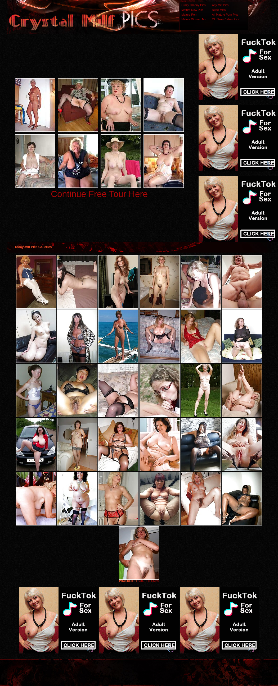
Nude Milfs (219, 9)
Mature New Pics (192, 9)
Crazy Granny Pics (193, 5)
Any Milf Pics (220, 5)
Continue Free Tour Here (99, 194)
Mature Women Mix (194, 19)
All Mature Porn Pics (225, 14)
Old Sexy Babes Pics (225, 19)
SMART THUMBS (148, 581)
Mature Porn (189, 14)
